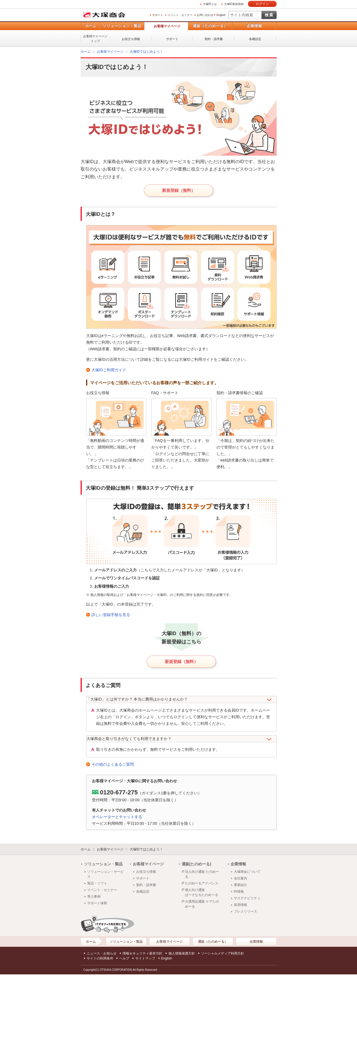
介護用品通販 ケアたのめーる (202, 904)
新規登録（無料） (178, 190)
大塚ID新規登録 (234, 4)
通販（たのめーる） (210, 26)
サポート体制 (97, 903)
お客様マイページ (167, 26)
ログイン (262, 4)
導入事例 (94, 896)
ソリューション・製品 (122, 26)
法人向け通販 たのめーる (202, 874)
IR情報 (239, 891)
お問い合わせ (205, 15)
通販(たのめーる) (196, 864)
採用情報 (240, 905)
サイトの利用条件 (100, 958)
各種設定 (255, 39)
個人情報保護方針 (181, 953)
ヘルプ (124, 958)
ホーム (90, 26)
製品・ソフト (97, 883)
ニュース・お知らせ (102, 953)
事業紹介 (240, 885)
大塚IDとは (210, 4)
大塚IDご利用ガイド (108, 370)
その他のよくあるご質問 (112, 764)
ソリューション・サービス (105, 874)
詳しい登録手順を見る (110, 614)
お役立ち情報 (131, 39)
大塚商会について (247, 872)
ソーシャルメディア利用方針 (222, 953)
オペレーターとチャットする (117, 817)
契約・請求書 (214, 39)
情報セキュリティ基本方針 (142, 953)
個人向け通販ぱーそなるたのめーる (201, 892)
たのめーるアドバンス (201, 883)
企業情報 (254, 26)
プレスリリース (245, 911)
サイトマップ (145, 958)
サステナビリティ (247, 898)
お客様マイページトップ (95, 39)
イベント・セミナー (180, 15)
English (221, 15)
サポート (157, 15)
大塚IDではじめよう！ (146, 52)
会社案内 (240, 878)
